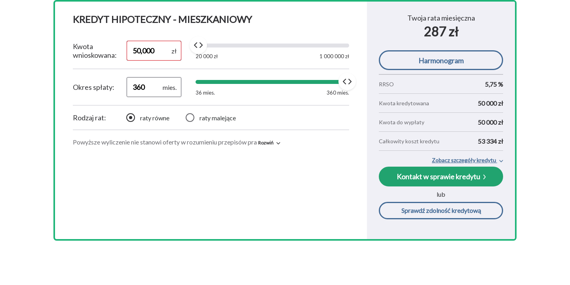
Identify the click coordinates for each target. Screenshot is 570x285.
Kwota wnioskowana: (95, 50)
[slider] (198, 45)
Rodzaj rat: (89, 117)
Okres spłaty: (93, 87)
